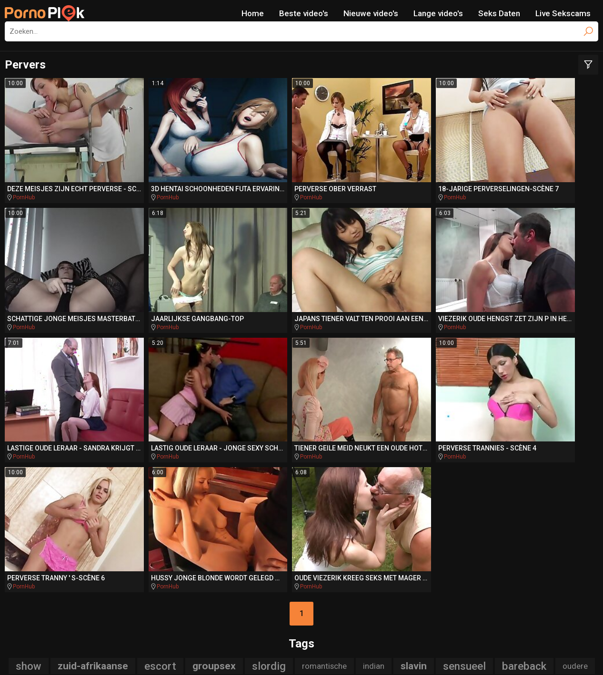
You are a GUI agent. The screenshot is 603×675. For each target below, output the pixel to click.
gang (256, 491)
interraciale (134, 491)
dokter (286, 473)
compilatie (354, 491)
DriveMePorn (127, 558)
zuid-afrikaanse (93, 437)
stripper (556, 455)
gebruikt (469, 455)
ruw (581, 491)
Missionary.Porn (466, 558)
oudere (575, 437)
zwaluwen (48, 455)
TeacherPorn (197, 558)
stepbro (329, 473)
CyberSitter (306, 653)
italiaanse (240, 473)
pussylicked (282, 509)
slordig (269, 437)
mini (222, 491)
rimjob (443, 473)
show (28, 437)
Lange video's (438, 13)
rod (200, 473)
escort (160, 437)
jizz (427, 455)
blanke (298, 491)
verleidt (484, 491)
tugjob (514, 455)
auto (484, 473)
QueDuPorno (202, 576)
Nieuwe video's (370, 13)
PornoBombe (543, 558)
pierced (527, 473)
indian (373, 437)
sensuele (163, 455)
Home (252, 13)
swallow (77, 491)
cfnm (166, 473)
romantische (324, 437)
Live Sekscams (563, 13)
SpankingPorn (269, 558)
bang (568, 473)
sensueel (464, 437)
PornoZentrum (397, 576)
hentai (444, 491)
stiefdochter (104, 455)
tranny (210, 455)
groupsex (214, 437)
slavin (414, 437)
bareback (524, 437)
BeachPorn (394, 558)
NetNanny (271, 653)
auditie (390, 455)
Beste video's (303, 13)
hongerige (120, 473)
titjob (406, 491)
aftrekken (30, 491)
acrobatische (56, 473)
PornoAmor (327, 576)
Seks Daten (499, 13)
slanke (345, 455)
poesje (338, 509)
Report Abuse (348, 653)
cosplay (301, 455)
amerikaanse (387, 473)
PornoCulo (265, 576)
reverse (254, 455)
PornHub (24, 164)
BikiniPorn (334, 558)
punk (187, 491)
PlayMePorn (59, 558)
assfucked (535, 491)
